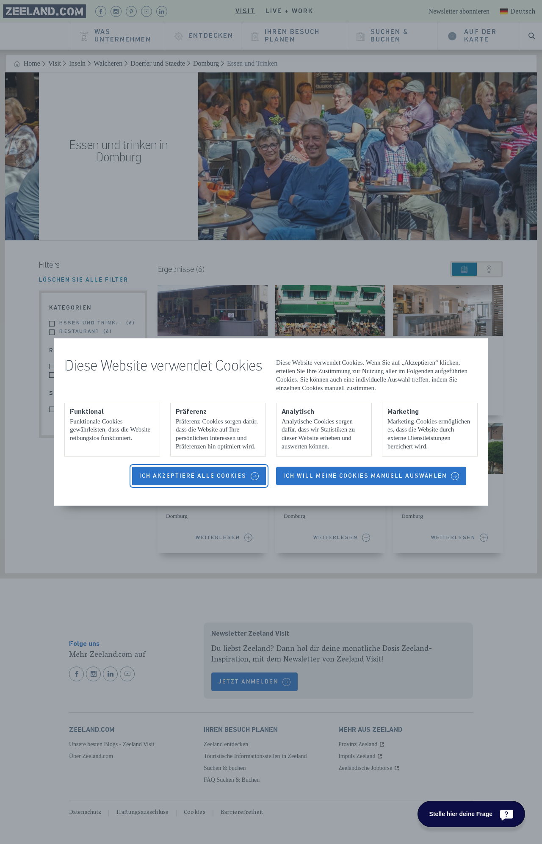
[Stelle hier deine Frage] (471, 814)
